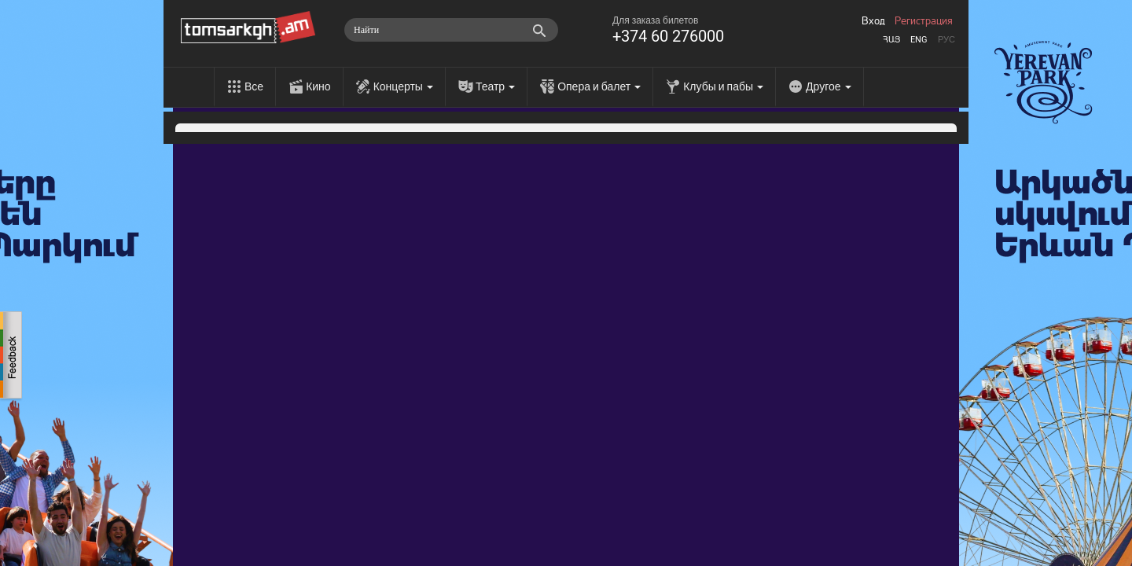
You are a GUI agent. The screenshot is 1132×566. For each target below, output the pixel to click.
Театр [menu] (495, 86)
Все (253, 86)
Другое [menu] (828, 86)
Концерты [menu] (403, 86)
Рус (946, 40)
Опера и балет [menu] (599, 86)
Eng (919, 40)
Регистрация (924, 21)
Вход (873, 21)
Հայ (891, 40)
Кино (318, 86)
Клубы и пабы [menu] (723, 86)
